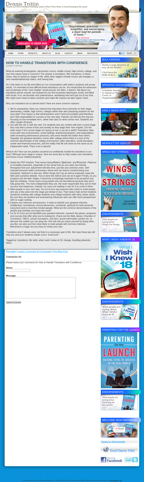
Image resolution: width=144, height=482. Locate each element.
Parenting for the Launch (120, 329)
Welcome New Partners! (119, 420)
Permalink (11, 251)
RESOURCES (71, 475)
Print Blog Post (60, 251)
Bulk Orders (111, 59)
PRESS (105, 475)
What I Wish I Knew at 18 (118, 239)
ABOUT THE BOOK (48, 475)
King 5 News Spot (114, 110)
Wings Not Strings (115, 151)
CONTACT (98, 475)
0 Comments (44, 251)
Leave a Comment (27, 251)
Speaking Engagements (118, 85)
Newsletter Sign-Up (116, 143)
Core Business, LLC (116, 480)
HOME (38, 475)
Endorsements (112, 214)
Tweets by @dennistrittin (113, 442)
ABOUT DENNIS (60, 475)
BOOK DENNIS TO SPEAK (85, 475)
